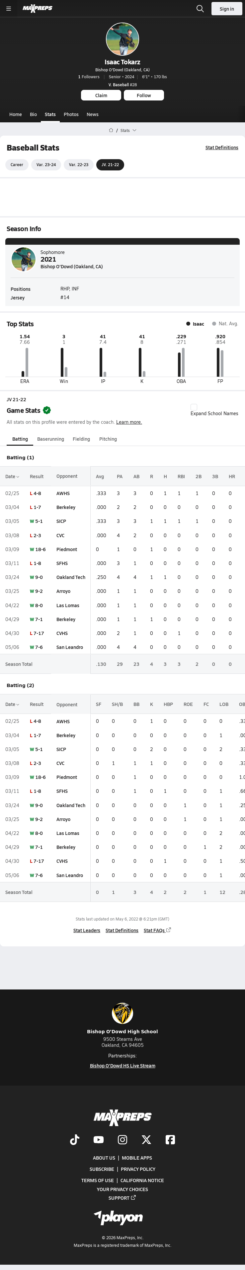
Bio (33, 114)
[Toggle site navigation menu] (8, 8)
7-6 (39, 647)
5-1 (39, 521)
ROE (188, 704)
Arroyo (63, 591)
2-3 (37, 535)
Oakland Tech (70, 577)
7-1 (39, 619)
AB (136, 476)
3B (215, 476)
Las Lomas (67, 605)
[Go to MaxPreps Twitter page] (146, 1140)
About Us (104, 1157)
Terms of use (97, 1180)
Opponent (66, 476)
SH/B (117, 704)
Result (36, 476)
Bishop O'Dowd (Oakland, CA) (122, 70)
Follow (144, 95)
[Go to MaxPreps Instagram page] (122, 1140)
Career (17, 164)
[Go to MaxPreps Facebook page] (170, 1140)
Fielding (81, 438)
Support (122, 1197)
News (93, 114)
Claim (101, 95)
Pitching (108, 438)
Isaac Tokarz (122, 61)
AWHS (63, 493)
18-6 (40, 549)
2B (199, 476)
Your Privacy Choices (122, 1189)
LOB (223, 704)
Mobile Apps (137, 1157)
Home (15, 114)
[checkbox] (194, 407)
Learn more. (129, 422)
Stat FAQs (158, 930)
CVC (60, 535)
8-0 (39, 605)
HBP (168, 704)
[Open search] (200, 8)
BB (136, 704)
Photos (71, 114)
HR (232, 476)
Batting (20, 438)
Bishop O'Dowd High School (122, 1019)
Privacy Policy (138, 1169)
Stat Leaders (86, 930)
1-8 (37, 563)
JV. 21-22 (110, 164)
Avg (100, 476)
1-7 (37, 507)
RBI (181, 476)
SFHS (62, 563)
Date (12, 476)
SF (98, 704)
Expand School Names (214, 410)
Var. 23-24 (46, 164)
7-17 (39, 633)
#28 (123, 84)
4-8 (37, 493)
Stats (50, 114)
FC (206, 704)
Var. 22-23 (78, 164)
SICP (61, 521)
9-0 (39, 577)
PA (119, 476)
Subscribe (102, 1169)
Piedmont (66, 549)
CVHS (62, 633)
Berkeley (65, 507)
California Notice (142, 1180)
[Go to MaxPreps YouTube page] (98, 1140)
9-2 (39, 591)
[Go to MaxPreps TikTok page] (74, 1140)
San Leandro (69, 647)
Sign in (227, 8)
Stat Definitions (221, 147)
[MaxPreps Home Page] (111, 130)
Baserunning (50, 438)
